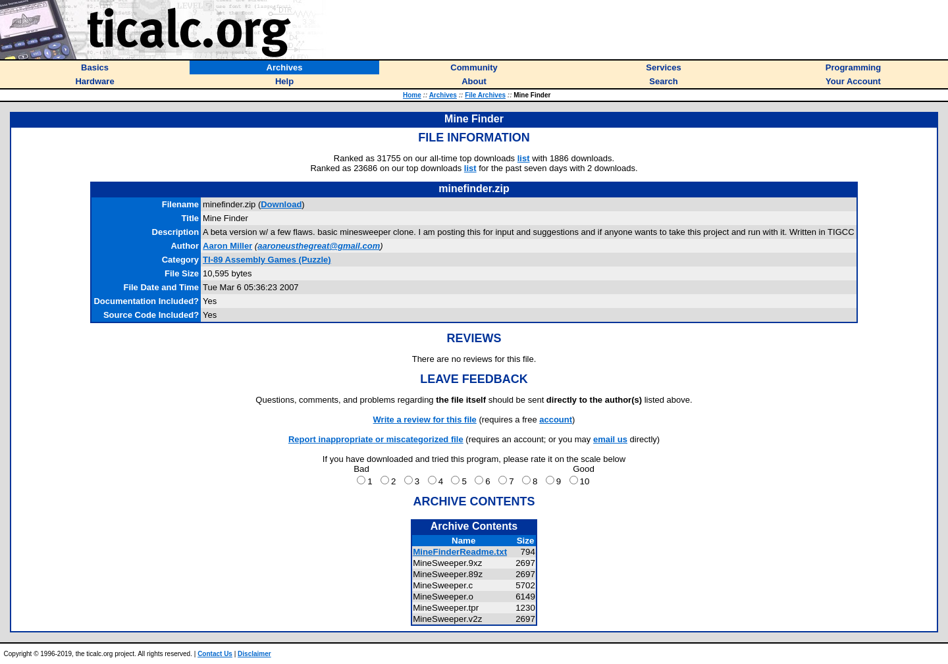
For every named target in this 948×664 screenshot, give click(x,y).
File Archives (485, 95)
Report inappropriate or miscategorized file (375, 439)
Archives (443, 95)
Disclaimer (254, 653)
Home (412, 95)
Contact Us (215, 653)
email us (610, 439)
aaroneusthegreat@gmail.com (318, 246)
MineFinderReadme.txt (460, 552)
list (523, 158)
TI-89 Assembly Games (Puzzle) (267, 260)
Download (281, 204)
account (555, 419)
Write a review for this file (425, 419)
